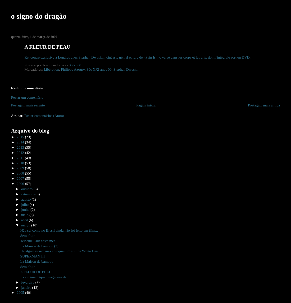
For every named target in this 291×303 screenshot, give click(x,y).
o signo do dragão (39, 16)
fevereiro (28, 282)
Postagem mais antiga (264, 105)
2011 (21, 158)
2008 (21, 173)
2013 (21, 147)
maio (25, 215)
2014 (21, 142)
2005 (21, 292)
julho (25, 204)
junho (25, 209)
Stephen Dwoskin (126, 69)
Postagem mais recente (28, 105)
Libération (51, 69)
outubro (27, 189)
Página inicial (146, 105)
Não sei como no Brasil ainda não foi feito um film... (59, 230)
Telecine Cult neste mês (37, 241)
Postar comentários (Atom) (44, 116)
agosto (26, 199)
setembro (28, 194)
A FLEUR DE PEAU (35, 272)
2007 (21, 178)
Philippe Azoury (73, 69)
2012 (21, 153)
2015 (21, 137)
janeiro (26, 287)
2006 (21, 184)
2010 (21, 163)
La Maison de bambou (36, 261)
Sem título (27, 236)
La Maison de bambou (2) (39, 246)
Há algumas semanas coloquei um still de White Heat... (60, 251)
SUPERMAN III (32, 256)
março (26, 225)
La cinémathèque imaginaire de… (45, 277)
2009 (21, 168)
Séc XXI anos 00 (99, 69)
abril (25, 220)
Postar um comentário (27, 97)
